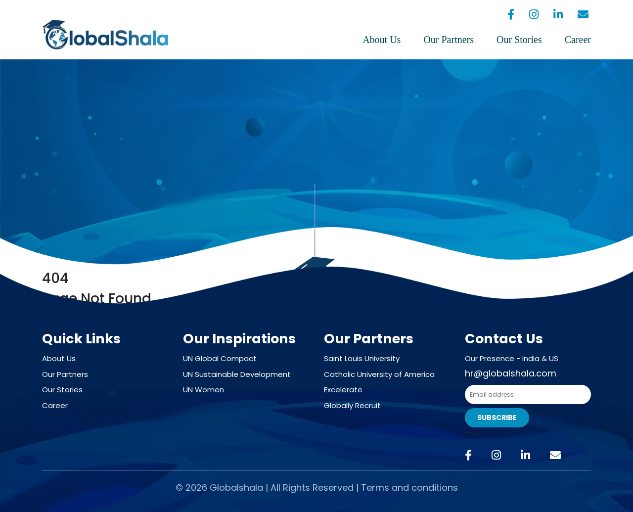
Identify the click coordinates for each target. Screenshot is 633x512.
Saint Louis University (362, 358)
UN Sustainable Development (237, 374)
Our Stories (519, 39)
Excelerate (343, 389)
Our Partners (448, 39)
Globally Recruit (352, 405)
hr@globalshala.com (510, 373)
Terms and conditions (409, 487)
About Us (381, 39)
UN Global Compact (220, 358)
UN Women (203, 389)
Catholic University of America (379, 374)
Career (578, 39)
